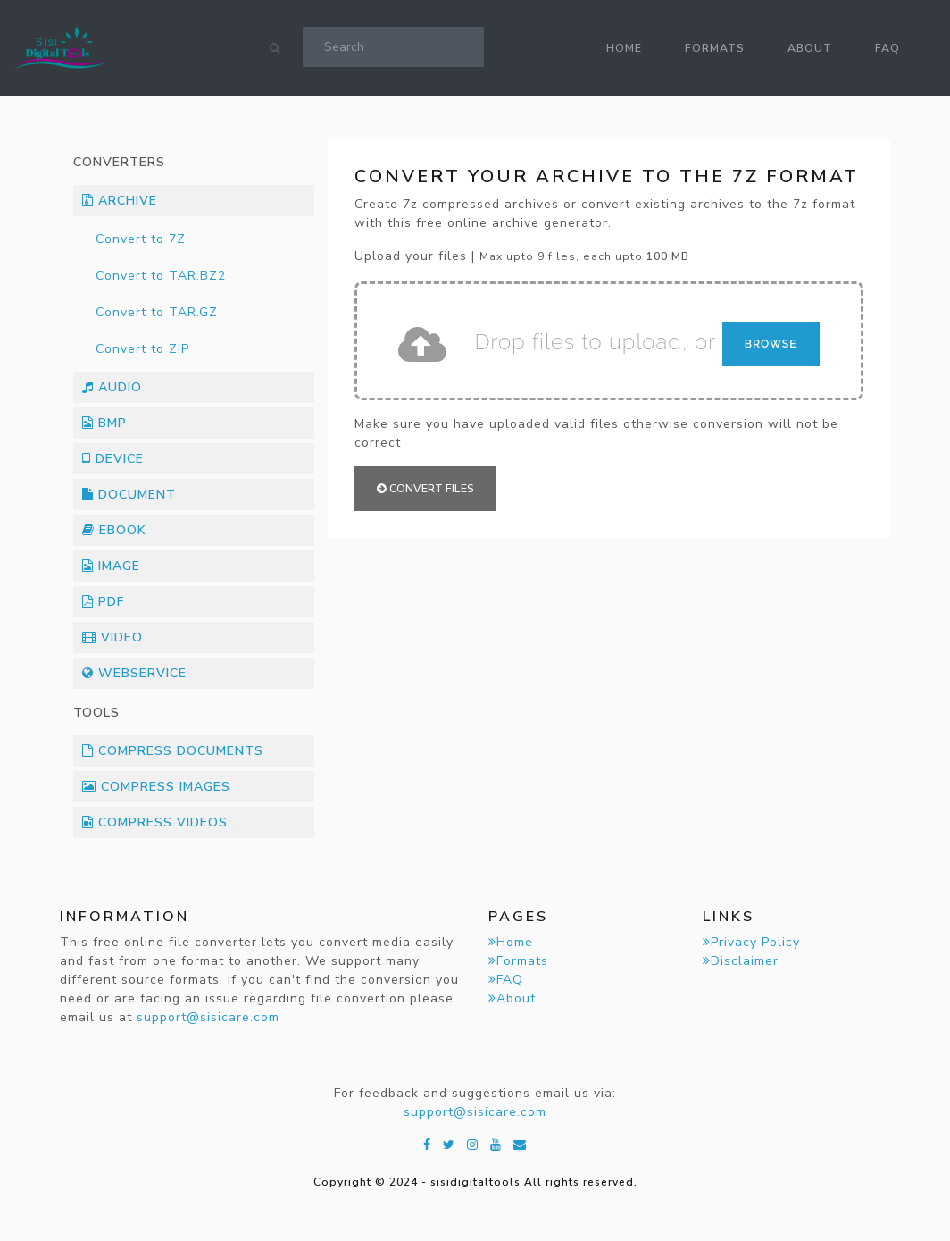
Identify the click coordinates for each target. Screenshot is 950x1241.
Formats (715, 48)
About (810, 48)
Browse (771, 343)
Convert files (425, 489)
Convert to (141, 239)
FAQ (887, 48)
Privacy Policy (751, 942)
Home (624, 48)
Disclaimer (741, 960)
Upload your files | (521, 255)
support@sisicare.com (208, 1017)
